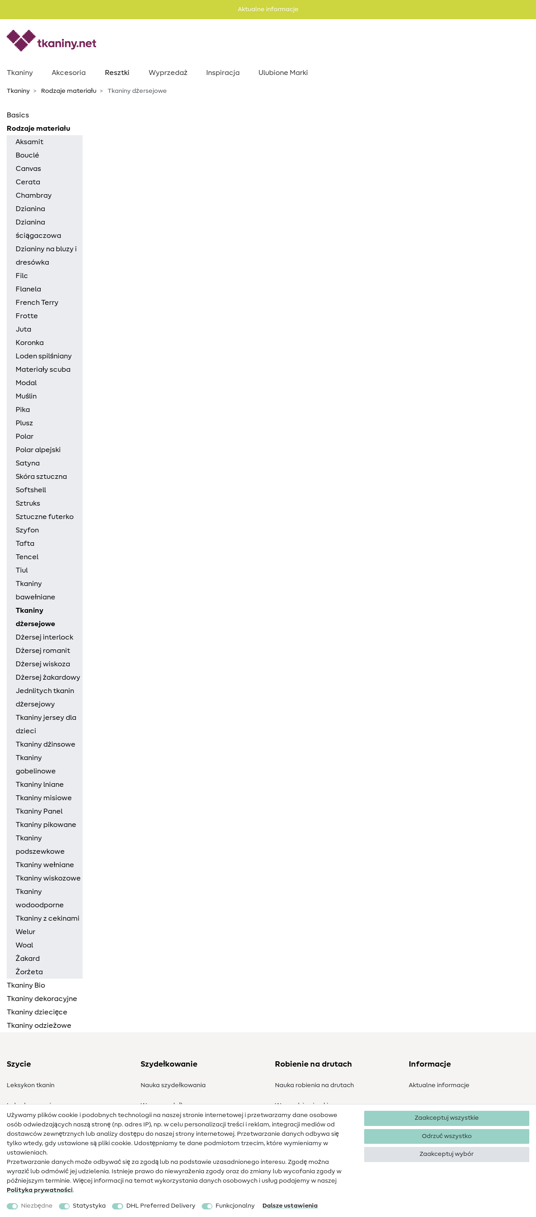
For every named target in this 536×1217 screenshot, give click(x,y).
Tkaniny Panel (39, 811)
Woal (24, 945)
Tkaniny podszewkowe (40, 845)
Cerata (28, 182)
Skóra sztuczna (41, 476)
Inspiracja (223, 72)
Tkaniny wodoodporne (40, 898)
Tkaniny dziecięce (37, 1012)
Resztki (117, 72)
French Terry (37, 302)
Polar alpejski (38, 449)
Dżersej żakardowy (48, 677)
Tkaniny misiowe (44, 798)
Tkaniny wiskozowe (48, 878)
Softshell (31, 490)
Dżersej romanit (43, 650)
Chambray (34, 195)
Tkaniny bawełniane (35, 590)
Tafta (25, 543)
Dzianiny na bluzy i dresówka (46, 255)
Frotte (27, 316)
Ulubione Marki (283, 72)
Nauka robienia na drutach (314, 1085)
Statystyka (89, 1206)
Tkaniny (20, 72)
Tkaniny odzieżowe (39, 1025)
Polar (24, 436)
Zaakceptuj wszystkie (447, 1118)
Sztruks (28, 503)
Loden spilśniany (44, 356)
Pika (23, 409)
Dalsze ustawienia (290, 1206)
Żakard (28, 958)
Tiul (22, 570)
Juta (23, 329)
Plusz (24, 423)
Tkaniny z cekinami (47, 918)
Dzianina (30, 208)
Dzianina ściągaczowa (38, 229)
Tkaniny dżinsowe (45, 744)
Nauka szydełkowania (173, 1085)
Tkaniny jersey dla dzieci (46, 724)
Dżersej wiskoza (43, 664)
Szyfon (27, 530)
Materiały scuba (43, 369)
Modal (26, 382)
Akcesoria (69, 72)
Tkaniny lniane (40, 784)
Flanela (28, 289)
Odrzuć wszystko (447, 1136)
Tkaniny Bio (26, 985)
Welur (25, 931)
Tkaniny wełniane (45, 864)
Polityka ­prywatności (40, 1190)
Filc (22, 275)
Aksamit (29, 141)
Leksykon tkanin (30, 1085)
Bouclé (27, 155)
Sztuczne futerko (45, 516)
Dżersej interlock (44, 637)
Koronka (30, 342)
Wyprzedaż (168, 72)
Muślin (26, 396)
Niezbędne (37, 1206)
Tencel (27, 557)
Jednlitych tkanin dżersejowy (45, 697)
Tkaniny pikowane (46, 824)
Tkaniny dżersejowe (35, 617)
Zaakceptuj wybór (447, 1154)
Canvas (28, 168)
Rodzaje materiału (68, 91)
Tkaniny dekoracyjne (42, 998)
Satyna (28, 463)
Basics (18, 115)
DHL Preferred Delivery (160, 1206)
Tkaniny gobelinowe (36, 764)
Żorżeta (29, 972)
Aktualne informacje (439, 1085)
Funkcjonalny (235, 1206)
